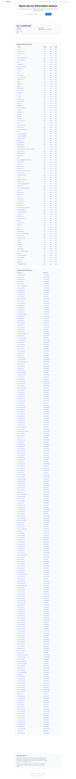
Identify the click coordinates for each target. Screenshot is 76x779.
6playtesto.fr (19, 185)
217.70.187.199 (46, 596)
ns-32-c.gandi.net (20, 379)
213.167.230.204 (46, 444)
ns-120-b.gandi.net (21, 489)
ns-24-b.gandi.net (20, 726)
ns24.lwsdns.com (20, 648)
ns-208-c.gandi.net (21, 429)
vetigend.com (20, 194)
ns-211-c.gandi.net (20, 507)
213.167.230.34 (46, 563)
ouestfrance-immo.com (22, 57)
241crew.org (19, 246)
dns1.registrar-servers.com (22, 654)
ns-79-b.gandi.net (20, 633)
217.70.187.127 (46, 544)
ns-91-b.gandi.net (20, 611)
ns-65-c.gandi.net (20, 550)
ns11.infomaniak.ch (21, 659)
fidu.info (19, 227)
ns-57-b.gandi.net (20, 533)
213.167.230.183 (46, 359)
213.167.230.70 (46, 715)
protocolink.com (20, 172)
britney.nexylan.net (21, 602)
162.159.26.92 (46, 355)
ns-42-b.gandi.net (20, 348)
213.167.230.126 (46, 685)
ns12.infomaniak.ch (21, 483)
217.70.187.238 (46, 418)
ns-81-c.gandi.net (20, 468)
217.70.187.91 (46, 513)
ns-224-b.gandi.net (21, 557)
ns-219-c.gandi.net (21, 448)
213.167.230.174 (46, 650)
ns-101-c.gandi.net (21, 570)
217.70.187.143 (46, 594)
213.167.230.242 (46, 290)
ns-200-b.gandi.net (21, 518)
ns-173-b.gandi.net (21, 650)
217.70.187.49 (46, 626)
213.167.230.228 (46, 689)
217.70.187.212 (46, 507)
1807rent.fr (19, 229)
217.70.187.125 (46, 331)
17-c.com (19, 94)
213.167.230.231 (46, 572)
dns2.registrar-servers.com (22, 431)
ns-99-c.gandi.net (20, 309)
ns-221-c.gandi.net (21, 311)
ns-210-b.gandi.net (21, 609)
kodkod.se (19, 242)
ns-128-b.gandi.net (21, 583)
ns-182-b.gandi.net (21, 359)
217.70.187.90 (46, 318)
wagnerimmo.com (20, 153)
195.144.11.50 (46, 459)
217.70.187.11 (45, 559)
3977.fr (18, 131)
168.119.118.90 (46, 648)
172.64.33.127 (46, 661)
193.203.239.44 (46, 702)
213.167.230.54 (46, 717)
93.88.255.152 (46, 483)
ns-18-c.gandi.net (20, 706)
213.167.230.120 (46, 450)
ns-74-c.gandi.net (20, 466)
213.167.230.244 (46, 390)
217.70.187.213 (46, 353)
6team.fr (19, 86)
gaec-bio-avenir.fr (21, 151)
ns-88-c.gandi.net (20, 292)
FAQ (36, 773)
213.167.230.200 (46, 724)
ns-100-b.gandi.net (21, 370)
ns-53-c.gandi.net (20, 392)
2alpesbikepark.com (21, 125)
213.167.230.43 (46, 348)
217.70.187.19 (46, 706)
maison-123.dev (20, 90)
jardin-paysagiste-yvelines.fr (23, 251)
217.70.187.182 (46, 628)
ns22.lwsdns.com (20, 702)
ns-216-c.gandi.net (21, 733)
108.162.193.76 (46, 585)
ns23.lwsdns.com (20, 539)
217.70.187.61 (46, 329)
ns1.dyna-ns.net (20, 355)
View (44, 49)
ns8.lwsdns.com (20, 502)
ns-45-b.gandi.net (20, 411)
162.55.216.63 (46, 502)
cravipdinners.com (21, 218)
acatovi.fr (19, 240)
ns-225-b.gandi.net (21, 657)
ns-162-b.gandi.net (21, 565)
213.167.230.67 (46, 320)
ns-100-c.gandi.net (21, 680)
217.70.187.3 (45, 472)
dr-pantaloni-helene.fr (21, 135)
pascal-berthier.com (21, 237)
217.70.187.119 (46, 676)
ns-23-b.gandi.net (20, 607)
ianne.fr (18, 55)
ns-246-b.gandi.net (21, 728)
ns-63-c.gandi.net (20, 283)
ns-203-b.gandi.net (21, 444)
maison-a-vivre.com (21, 66)
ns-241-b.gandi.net (21, 290)
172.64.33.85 (46, 426)
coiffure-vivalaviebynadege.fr (23, 233)
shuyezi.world (20, 75)
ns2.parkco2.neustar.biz (22, 663)
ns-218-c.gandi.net (21, 691)
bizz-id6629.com (20, 142)
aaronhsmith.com (20, 201)
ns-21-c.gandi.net (20, 578)
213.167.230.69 (46, 542)
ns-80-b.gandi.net (20, 598)
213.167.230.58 (46, 533)
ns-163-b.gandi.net (21, 481)
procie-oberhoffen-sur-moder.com (24, 159)
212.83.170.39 (46, 505)
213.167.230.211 (46, 609)
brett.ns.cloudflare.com (22, 585)
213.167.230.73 (46, 700)
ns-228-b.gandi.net (21, 581)
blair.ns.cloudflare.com (21, 528)
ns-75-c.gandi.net (20, 646)
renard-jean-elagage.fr (21, 175)
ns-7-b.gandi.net (20, 301)
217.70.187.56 (46, 416)
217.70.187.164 (46, 548)
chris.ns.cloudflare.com (22, 426)
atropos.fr (19, 70)
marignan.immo (20, 222)
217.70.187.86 (46, 335)
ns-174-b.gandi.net (21, 722)
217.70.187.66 (46, 550)
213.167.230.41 (46, 398)
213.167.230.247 (46, 728)
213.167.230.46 (46, 411)
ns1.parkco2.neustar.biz (22, 337)
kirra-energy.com (20, 53)
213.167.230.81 (46, 598)
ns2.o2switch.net (20, 524)
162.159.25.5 (45, 652)
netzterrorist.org (20, 99)
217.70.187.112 (46, 433)
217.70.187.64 (46, 283)
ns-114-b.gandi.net (21, 615)
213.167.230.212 (46, 720)
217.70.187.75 (46, 466)
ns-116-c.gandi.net (21, 322)
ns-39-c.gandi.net (20, 377)
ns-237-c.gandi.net (21, 418)
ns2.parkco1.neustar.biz (22, 314)
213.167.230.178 (46, 711)
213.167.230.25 (46, 726)
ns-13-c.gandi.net (20, 498)
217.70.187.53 (46, 487)
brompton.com (20, 92)
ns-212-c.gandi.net (21, 353)
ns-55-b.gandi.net (20, 639)
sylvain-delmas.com (21, 60)
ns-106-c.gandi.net (21, 496)
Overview (32, 773)
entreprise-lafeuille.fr (21, 209)
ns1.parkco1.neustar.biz (22, 387)
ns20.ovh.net (20, 693)
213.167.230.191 (46, 409)
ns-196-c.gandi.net (21, 275)
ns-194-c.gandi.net (21, 709)
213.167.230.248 (46, 509)
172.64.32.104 (46, 574)
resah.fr (19, 62)
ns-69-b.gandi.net (20, 715)
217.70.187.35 (46, 294)
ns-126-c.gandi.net (21, 544)
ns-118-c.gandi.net (21, 676)
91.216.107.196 (46, 492)
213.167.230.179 (46, 665)
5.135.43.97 (45, 693)
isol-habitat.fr (20, 64)
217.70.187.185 (46, 641)
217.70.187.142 (46, 622)
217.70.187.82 (46, 468)
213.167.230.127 (46, 446)
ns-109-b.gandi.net (21, 537)
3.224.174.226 (46, 387)
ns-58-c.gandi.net (20, 288)
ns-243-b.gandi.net (21, 390)
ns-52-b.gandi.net (20, 342)
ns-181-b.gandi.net (21, 385)
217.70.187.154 (46, 344)
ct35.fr (18, 157)
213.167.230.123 (46, 613)
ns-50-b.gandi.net (20, 305)
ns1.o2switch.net (20, 368)
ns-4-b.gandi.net (20, 442)
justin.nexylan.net (20, 364)
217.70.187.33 (46, 379)
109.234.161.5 (46, 524)
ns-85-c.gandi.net (20, 335)
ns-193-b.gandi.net (21, 470)
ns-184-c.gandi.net (21, 641)
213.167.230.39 (46, 561)
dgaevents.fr (19, 244)
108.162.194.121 (46, 528)
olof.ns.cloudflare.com (21, 372)
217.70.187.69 (46, 420)
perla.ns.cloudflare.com (22, 555)
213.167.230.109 (46, 587)
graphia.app (19, 140)
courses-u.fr (19, 261)
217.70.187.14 (46, 498)
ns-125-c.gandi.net (21, 383)
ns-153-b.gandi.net (21, 366)
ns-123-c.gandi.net (21, 394)
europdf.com (19, 155)
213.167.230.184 (46, 453)
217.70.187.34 (46, 526)
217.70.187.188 (46, 683)
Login (69, 1)
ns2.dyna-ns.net (20, 652)
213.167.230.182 (46, 385)
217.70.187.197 (46, 275)
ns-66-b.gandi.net (20, 320)
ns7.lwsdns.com (20, 324)
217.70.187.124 (46, 394)
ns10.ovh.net (19, 437)
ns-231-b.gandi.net (21, 552)
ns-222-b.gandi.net (21, 678)
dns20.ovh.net (20, 281)
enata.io (18, 81)
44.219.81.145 (46, 531)
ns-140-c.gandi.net (21, 455)
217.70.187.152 (46, 327)
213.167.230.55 (46, 435)
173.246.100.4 (19, 29)
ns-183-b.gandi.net (21, 453)
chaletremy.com (20, 181)
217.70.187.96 (46, 403)
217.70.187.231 (46, 696)
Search (48, 14)
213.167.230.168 (46, 340)
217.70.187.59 (46, 288)
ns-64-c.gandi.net (20, 424)
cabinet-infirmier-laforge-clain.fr (23, 170)
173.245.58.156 (46, 520)
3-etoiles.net (19, 112)
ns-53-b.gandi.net (20, 717)
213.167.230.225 (46, 557)
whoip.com (19, 49)
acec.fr (18, 73)
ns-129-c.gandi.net (21, 457)
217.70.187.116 (46, 522)
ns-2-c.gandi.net (20, 472)
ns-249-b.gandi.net (21, 407)
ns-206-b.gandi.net (21, 604)
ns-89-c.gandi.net (20, 318)
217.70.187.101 (46, 680)
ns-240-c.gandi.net (21, 474)
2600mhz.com (20, 68)
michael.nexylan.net (21, 479)
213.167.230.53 (46, 342)
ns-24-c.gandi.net (20, 396)
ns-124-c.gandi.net (21, 331)
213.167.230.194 (46, 470)
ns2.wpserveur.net (21, 505)
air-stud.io (19, 96)
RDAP (44, 1)
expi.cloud (19, 109)
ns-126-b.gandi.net (21, 446)
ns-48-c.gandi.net (20, 626)
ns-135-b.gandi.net (21, 463)
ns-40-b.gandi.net (20, 398)
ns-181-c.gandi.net (21, 628)
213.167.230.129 (46, 583)
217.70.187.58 (46, 511)
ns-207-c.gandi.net (21, 303)
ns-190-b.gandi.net (21, 409)
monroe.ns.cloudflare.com (22, 333)
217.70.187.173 (46, 381)
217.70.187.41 (46, 568)
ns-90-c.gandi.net (20, 513)
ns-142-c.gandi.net (21, 594)
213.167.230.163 (46, 565)
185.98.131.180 (46, 307)
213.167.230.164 (46, 481)
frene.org (19, 196)
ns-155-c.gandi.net (21, 476)
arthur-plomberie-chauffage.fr (23, 207)
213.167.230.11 (46, 346)
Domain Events (55, 1)
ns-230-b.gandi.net (21, 572)
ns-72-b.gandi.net (20, 700)
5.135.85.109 (45, 730)
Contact (43, 773)
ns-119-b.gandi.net (21, 450)
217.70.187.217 (46, 733)
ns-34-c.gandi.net (20, 294)
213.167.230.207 (46, 604)
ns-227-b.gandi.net (21, 689)
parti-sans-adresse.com (22, 129)
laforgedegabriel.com (21, 264)
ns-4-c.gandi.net (20, 461)
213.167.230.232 (46, 552)
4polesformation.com (21, 138)
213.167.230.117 (46, 624)
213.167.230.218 (46, 316)
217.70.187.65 (46, 424)
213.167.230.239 (46, 485)
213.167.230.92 (46, 611)
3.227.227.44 (46, 663)
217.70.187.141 (46, 455)
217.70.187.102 (46, 570)
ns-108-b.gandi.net (21, 587)
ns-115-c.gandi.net (21, 522)
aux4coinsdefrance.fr (21, 107)
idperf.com (19, 103)
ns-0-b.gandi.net (20, 704)
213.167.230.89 (46, 667)
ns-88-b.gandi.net (20, 667)
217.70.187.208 (46, 303)
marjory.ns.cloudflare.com (22, 361)
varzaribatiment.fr (20, 205)
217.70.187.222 (46, 311)
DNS (46, 1)
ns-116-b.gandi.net (21, 624)
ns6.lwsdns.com (20, 307)
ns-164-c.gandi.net (21, 535)
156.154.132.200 (46, 654)
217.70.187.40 (46, 377)
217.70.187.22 (46, 578)
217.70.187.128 (46, 413)
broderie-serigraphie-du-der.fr (23, 183)
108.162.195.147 (46, 672)
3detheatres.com (20, 127)
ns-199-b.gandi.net (21, 724)
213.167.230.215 (46, 405)
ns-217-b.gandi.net (21, 316)
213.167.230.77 (46, 670)
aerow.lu (19, 122)
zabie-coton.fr (20, 214)
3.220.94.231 (45, 337)
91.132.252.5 (45, 364)
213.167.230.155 (46, 374)
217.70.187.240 (46, 400)
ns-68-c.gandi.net (20, 420)
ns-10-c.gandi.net (20, 559)
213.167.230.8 (46, 301)
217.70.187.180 (46, 635)
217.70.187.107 (46, 496)
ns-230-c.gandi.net (21, 696)
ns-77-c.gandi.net (20, 637)
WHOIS (40, 1)
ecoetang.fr (19, 118)
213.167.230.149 (46, 620)
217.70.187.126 (46, 383)
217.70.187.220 (46, 448)
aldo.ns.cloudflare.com (21, 298)
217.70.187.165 (46, 535)
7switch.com (19, 224)
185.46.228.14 (46, 479)
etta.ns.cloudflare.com (21, 520)
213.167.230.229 (46, 581)
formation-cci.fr (20, 166)
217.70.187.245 (46, 589)
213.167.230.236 (46, 617)
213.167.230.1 (46, 704)
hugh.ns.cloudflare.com (22, 494)
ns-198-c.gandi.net (21, 596)
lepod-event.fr (20, 203)
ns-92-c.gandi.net (20, 687)
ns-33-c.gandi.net (20, 526)
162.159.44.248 (46, 298)
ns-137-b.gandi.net (21, 698)
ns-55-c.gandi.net (20, 416)
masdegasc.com (20, 231)
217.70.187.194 (46, 440)
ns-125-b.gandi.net (21, 685)
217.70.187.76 (46, 646)
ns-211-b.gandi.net (21, 720)
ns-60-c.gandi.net (20, 329)
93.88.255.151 (46, 659)
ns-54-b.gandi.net (20, 435)
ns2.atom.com (20, 674)
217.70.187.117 (46, 322)
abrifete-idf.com (20, 216)
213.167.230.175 (46, 722)
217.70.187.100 (46, 309)
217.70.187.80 (46, 500)
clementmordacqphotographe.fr (23, 188)
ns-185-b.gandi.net (21, 713)
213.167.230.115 (46, 615)
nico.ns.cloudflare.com (21, 672)
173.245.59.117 (46, 494)
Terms (40, 773)
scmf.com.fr (19, 259)
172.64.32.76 (46, 285)
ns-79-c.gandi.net (20, 500)
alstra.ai (18, 253)
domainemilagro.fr (21, 146)
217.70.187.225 (46, 422)
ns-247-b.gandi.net (21, 509)
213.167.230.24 (46, 607)
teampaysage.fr (20, 248)
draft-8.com (19, 83)
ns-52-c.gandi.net (20, 487)
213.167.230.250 (46, 407)
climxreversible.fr (20, 144)
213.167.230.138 (46, 698)
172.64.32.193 (46, 361)
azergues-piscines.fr (21, 77)
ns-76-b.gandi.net (20, 670)
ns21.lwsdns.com (20, 492)
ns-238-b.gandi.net (21, 485)
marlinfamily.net (20, 79)
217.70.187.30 (46, 279)
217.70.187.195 (46, 709)
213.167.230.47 (46, 546)
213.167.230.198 (46, 515)
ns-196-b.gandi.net (21, 600)
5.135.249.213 (46, 281)
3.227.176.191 (46, 314)
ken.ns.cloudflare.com (21, 661)
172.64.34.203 (46, 555)
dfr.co (18, 177)
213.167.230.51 (46, 305)
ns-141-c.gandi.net (21, 622)
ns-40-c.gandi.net (20, 568)
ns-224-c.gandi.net (21, 422)
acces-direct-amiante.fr (22, 255)
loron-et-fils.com (20, 257)
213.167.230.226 (46, 657)
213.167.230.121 (46, 489)
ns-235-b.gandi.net (21, 617)
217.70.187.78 (46, 637)
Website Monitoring (63, 1)
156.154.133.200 (46, 431)
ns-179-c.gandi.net (21, 635)
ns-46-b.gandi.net (20, 546)
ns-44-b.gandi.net (21, 576)
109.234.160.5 (46, 368)
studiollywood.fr (20, 198)
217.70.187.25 (46, 396)
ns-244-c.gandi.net (21, 589)
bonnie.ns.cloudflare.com (22, 285)
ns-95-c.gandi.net (20, 403)
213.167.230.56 (46, 639)
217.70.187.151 (46, 357)
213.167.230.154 (46, 366)
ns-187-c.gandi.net (21, 683)
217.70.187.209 (46, 429)
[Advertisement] (38, 20)
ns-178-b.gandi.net (21, 665)
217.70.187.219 (46, 691)
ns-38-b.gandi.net (20, 561)
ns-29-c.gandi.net (20, 279)
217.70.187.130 (46, 457)
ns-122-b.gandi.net (21, 613)
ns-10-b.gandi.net (20, 346)
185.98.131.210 (46, 539)
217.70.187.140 (46, 631)
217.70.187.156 (46, 476)
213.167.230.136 (46, 463)
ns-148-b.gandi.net (21, 620)
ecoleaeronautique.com (22, 211)
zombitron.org (20, 192)
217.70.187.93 (46, 687)
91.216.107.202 (46, 324)
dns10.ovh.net (20, 730)
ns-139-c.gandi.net (21, 631)
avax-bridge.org (20, 101)
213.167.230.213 (46, 351)
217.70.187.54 (46, 392)
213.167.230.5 (46, 442)
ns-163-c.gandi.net (21, 548)
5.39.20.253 (45, 437)
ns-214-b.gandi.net (21, 405)
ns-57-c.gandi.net (20, 511)
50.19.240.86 (46, 674)
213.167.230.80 (46, 633)
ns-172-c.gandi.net (21, 381)
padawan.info (20, 105)
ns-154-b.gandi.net (21, 374)
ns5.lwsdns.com (20, 277)
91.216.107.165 (46, 277)
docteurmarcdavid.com (22, 133)
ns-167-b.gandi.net (21, 340)
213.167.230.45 (46, 576)
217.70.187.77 (46, 296)
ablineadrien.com (20, 88)
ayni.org (19, 164)
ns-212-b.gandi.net (21, 351)
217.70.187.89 (46, 292)
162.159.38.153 (46, 333)
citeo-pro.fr (19, 190)
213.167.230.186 (46, 713)
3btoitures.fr (19, 116)
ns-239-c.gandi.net (21, 400)
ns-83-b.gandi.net (20, 644)
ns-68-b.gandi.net (20, 542)
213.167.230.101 (46, 370)
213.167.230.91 (46, 591)
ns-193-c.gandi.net (21, 440)
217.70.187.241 (46, 474)
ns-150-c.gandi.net (21, 357)
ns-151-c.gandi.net (21, 327)
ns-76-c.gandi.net (20, 296)
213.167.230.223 (46, 678)
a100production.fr (20, 120)
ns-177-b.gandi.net (21, 711)
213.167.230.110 (46, 537)
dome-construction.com (22, 179)
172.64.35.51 (45, 372)
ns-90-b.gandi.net (20, 591)
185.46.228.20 (46, 602)
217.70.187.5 (45, 461)
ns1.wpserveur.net (21, 459)
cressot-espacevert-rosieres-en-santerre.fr (26, 149)
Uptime (50, 1)
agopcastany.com (20, 51)
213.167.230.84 (46, 644)
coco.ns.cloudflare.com (22, 574)
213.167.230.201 (46, 518)
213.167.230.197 (46, 600)
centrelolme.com (20, 235)
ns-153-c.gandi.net (21, 344)
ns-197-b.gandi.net (21, 515)
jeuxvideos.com (20, 168)
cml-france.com (20, 162)
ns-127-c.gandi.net (21, 413)
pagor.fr (19, 220)
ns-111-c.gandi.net (20, 433)
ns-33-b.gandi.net (20, 563)
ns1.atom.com (20, 531)
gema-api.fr (19, 114)
